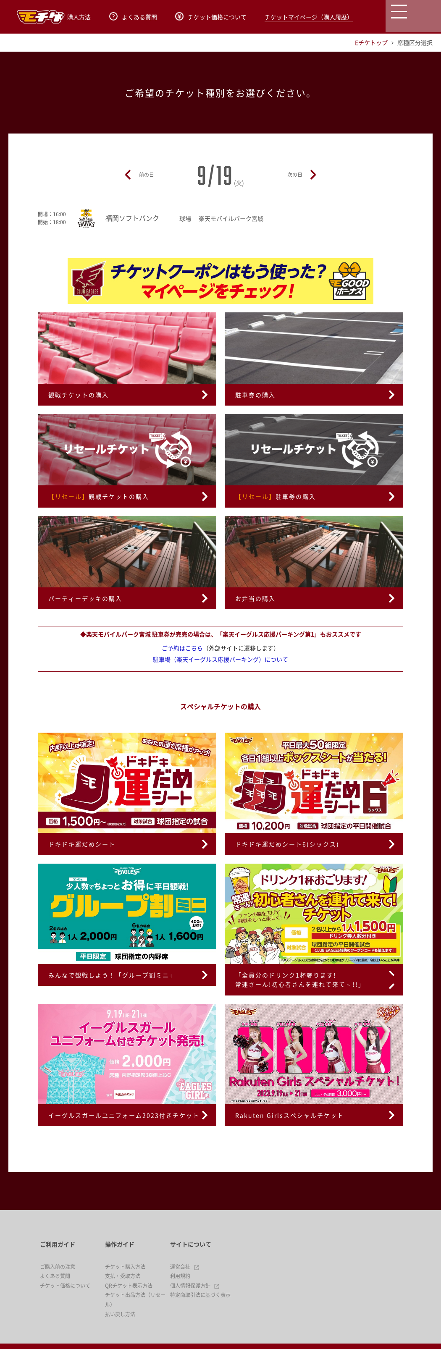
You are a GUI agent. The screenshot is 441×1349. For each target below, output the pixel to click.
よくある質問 (133, 17)
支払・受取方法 (122, 1276)
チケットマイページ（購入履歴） (309, 17)
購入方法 (74, 17)
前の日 (146, 174)
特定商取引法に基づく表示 (200, 1295)
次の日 (294, 174)
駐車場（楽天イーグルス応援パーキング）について (220, 659)
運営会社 (185, 1266)
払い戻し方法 (120, 1314)
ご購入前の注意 (57, 1266)
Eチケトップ (371, 42)
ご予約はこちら (182, 648)
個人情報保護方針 (195, 1285)
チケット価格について (211, 17)
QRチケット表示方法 (128, 1285)
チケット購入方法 (125, 1266)
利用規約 (180, 1276)
